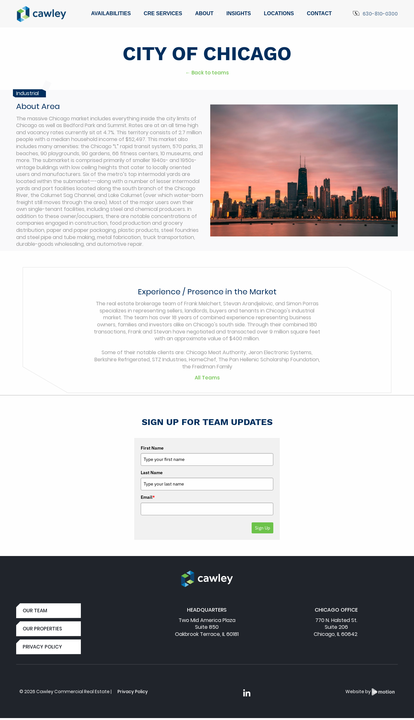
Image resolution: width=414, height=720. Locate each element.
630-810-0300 (374, 13)
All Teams (207, 377)
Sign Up (262, 528)
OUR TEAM (36, 611)
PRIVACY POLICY (43, 648)
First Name (152, 448)
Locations (279, 13)
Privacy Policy (133, 693)
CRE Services (163, 13)
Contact (319, 13)
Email (148, 497)
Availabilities (111, 13)
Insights (238, 13)
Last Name (152, 472)
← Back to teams (207, 72)
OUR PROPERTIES (43, 629)
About (204, 13)
